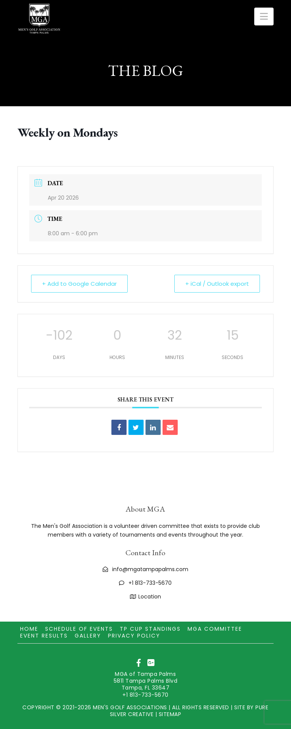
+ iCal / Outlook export (217, 284)
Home (29, 628)
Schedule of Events (79, 628)
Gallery (88, 635)
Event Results (44, 635)
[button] (264, 16)
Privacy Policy (134, 635)
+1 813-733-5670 (150, 583)
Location (149, 596)
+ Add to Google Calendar (79, 284)
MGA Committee (215, 628)
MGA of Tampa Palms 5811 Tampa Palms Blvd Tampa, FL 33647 (146, 680)
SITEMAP (170, 714)
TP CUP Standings (150, 628)
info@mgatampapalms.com (150, 569)
